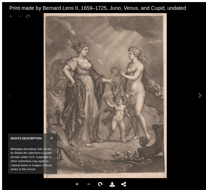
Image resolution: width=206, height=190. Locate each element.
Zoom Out (89, 184)
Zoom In (77, 184)
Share (124, 184)
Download (112, 184)
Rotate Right (100, 184)
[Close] (51, 137)
